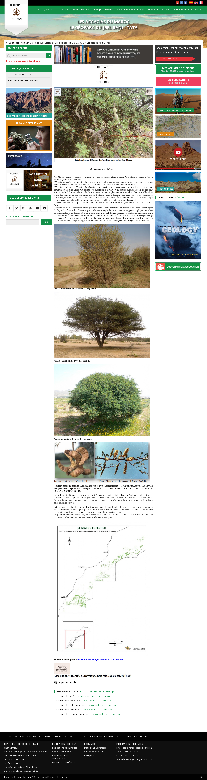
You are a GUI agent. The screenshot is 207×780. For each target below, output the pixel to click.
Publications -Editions (64, 743)
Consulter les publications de (86, 705)
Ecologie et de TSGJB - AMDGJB (69, 42)
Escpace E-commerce (168, 59)
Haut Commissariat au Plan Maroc (20, 767)
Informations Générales (129, 743)
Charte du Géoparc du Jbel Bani (21, 743)
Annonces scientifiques (63, 762)
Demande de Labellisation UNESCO (21, 770)
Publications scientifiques (64, 747)
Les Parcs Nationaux (14, 759)
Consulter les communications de (88, 714)
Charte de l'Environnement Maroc (20, 755)
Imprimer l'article (67, 682)
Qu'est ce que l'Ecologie (41, 42)
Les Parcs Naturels (13, 763)
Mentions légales (46, 777)
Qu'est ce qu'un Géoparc (56, 9)
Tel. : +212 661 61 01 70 (127, 751)
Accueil (36, 9)
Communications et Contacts (187, 9)
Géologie (97, 9)
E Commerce (90, 743)
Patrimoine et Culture (158, 9)
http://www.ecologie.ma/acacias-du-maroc (100, 659)
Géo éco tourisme (80, 9)
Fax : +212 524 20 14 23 (127, 755)
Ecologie (109, 9)
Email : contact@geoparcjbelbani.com (134, 747)
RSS (201, 777)
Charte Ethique (11, 747)
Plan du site (62, 777)
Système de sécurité (94, 751)
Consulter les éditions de (84, 709)
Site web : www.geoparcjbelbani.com (134, 759)
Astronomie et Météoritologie (131, 9)
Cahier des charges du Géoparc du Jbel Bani (25, 751)
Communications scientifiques (60, 757)
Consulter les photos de (84, 700)
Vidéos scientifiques (62, 751)
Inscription (89, 755)
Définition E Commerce (95, 747)
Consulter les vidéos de (84, 696)
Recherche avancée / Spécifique (23, 60)
